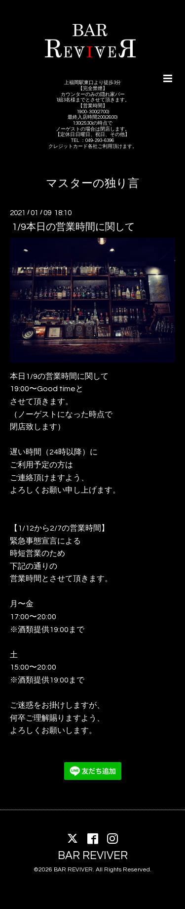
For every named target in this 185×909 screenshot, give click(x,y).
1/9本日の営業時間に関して (73, 227)
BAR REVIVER (93, 856)
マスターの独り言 (92, 183)
